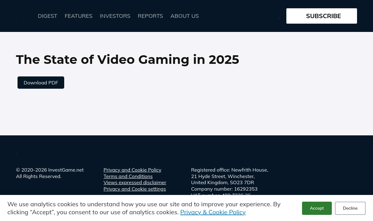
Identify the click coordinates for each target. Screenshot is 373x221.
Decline (350, 208)
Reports (150, 15)
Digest (47, 15)
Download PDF (41, 82)
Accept (317, 208)
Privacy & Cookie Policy (213, 212)
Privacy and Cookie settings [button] (135, 189)
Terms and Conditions (128, 176)
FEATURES (78, 15)
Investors (115, 15)
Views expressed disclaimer (135, 182)
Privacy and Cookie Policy (132, 170)
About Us (185, 15)
